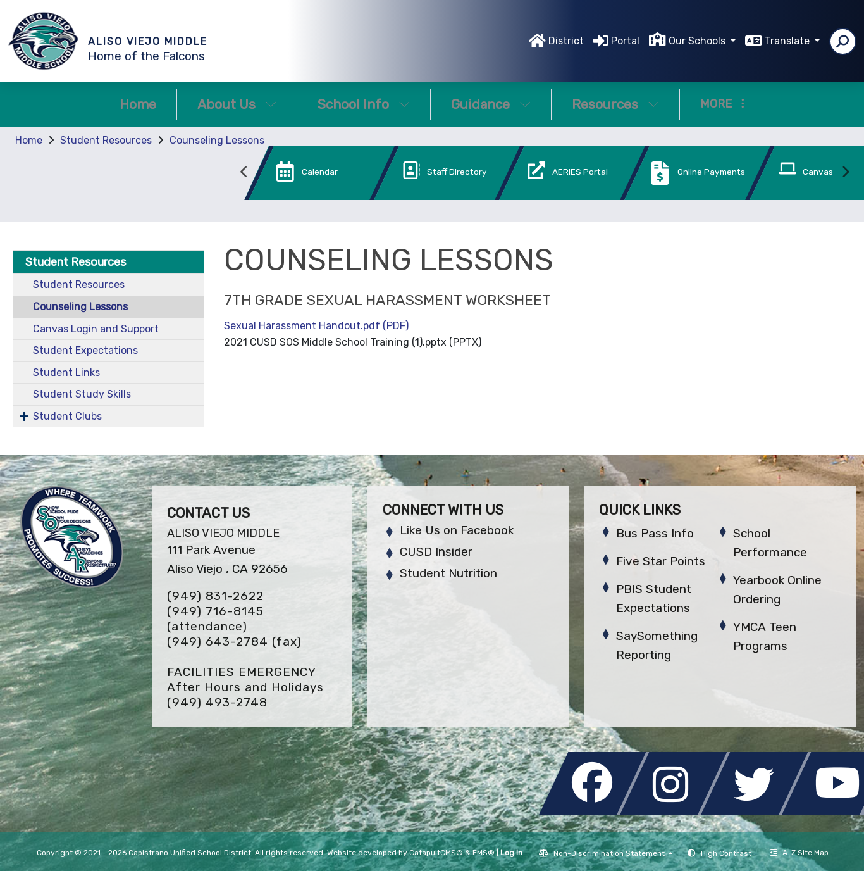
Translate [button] (788, 41)
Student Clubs (67, 416)
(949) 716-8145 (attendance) (215, 619)
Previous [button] (244, 172)
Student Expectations (85, 350)
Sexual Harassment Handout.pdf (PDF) (316, 326)
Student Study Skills (82, 394)
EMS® (483, 852)
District (566, 41)
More (722, 104)
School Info (364, 104)
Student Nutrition (448, 573)
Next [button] (845, 172)
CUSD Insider (436, 551)
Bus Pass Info (655, 533)
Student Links (66, 373)
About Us (236, 104)
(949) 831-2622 (215, 596)
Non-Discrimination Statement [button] (610, 853)
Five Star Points (660, 561)
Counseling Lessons (217, 140)
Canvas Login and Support (96, 329)
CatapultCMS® (436, 852)
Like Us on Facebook (457, 530)
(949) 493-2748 (217, 702)
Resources (615, 104)
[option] (300, 175)
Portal (625, 41)
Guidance (491, 104)
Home (138, 104)
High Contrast (726, 853)
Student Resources (106, 140)
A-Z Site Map (799, 852)
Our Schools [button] (698, 41)
